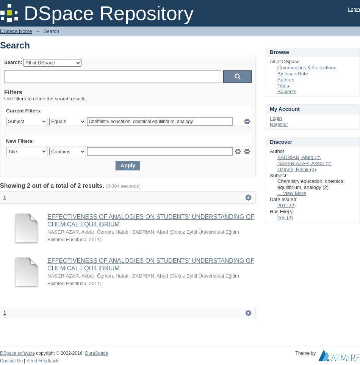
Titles (283, 86)
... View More (291, 193)
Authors (285, 80)
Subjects (286, 91)
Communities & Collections (306, 67)
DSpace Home (16, 31)
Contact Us (11, 360)
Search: (13, 62)
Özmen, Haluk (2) (296, 169)
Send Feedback (43, 360)
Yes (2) (285, 217)
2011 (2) (286, 205)
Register (279, 124)
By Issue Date (292, 73)
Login (354, 9)
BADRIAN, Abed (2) (299, 157)
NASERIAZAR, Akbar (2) (304, 163)
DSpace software (17, 353)
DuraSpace (96, 353)
